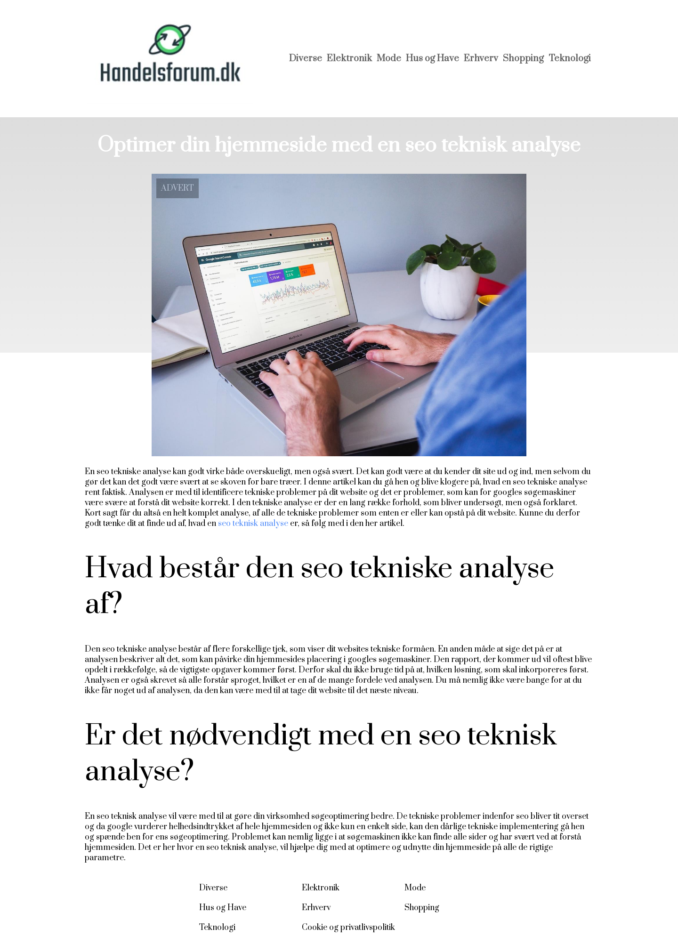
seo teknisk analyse (253, 523)
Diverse (305, 59)
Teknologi (570, 59)
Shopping (523, 59)
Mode (389, 59)
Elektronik (349, 59)
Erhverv (481, 59)
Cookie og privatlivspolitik (348, 927)
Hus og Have (432, 59)
